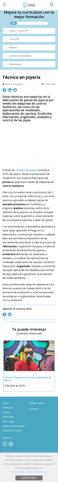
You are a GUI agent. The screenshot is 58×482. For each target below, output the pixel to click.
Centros (6, 412)
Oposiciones (15, 64)
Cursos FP (14, 39)
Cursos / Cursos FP (18, 30)
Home (5, 403)
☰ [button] (4, 4)
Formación (7, 407)
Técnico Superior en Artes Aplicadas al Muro (28, 379)
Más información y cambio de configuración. (29, 472)
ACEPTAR (29, 477)
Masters (13, 47)
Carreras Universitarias (20, 55)
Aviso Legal (8, 421)
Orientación (8, 416)
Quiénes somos (37, 403)
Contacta (34, 408)
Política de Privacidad (13, 426)
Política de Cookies (12, 430)
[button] (51, 3)
